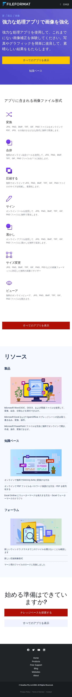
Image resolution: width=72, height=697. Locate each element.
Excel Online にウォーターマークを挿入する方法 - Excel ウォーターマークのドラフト (35, 497)
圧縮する (12, 178)
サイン (10, 206)
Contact (49, 692)
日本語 (65, 4)
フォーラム (11, 510)
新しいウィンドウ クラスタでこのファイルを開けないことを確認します (35, 551)
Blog (36, 668)
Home (36, 658)
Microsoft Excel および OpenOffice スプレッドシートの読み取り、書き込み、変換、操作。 (35, 419)
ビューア (12, 291)
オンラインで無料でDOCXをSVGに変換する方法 (26, 480)
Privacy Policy (25, 692)
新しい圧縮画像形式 (13, 558)
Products (36, 661)
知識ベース (36, 71)
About (36, 675)
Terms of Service (38, 692)
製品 (9, 15)
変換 (9, 122)
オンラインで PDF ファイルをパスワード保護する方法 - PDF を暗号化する (35, 488)
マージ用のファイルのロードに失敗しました (24, 564)
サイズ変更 (13, 263)
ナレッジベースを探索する (36, 612)
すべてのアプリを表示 (36, 60)
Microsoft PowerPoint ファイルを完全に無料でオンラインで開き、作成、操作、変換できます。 (35, 428)
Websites (36, 672)
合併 (9, 150)
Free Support (36, 665)
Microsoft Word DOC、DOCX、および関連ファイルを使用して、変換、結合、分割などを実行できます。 (35, 409)
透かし (10, 234)
